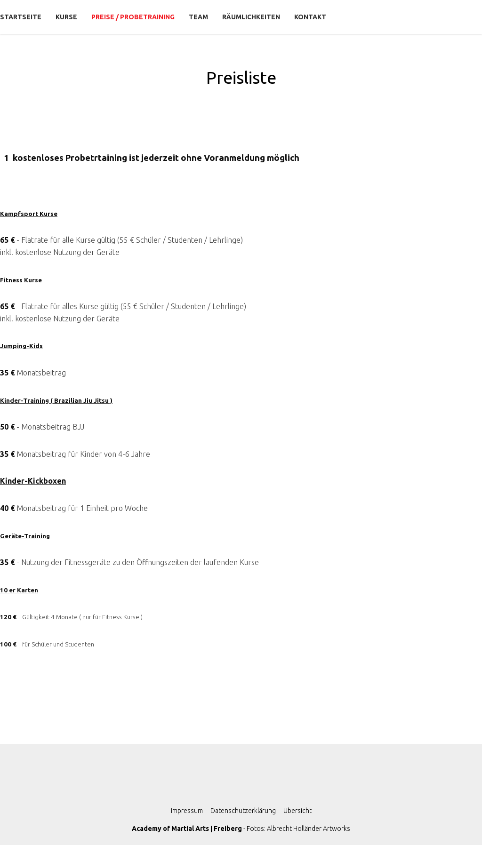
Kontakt (310, 17)
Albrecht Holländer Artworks (308, 828)
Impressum (187, 810)
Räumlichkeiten (251, 17)
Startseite (20, 17)
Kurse (66, 17)
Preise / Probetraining (133, 17)
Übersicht (297, 810)
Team (198, 17)
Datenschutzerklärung (243, 810)
